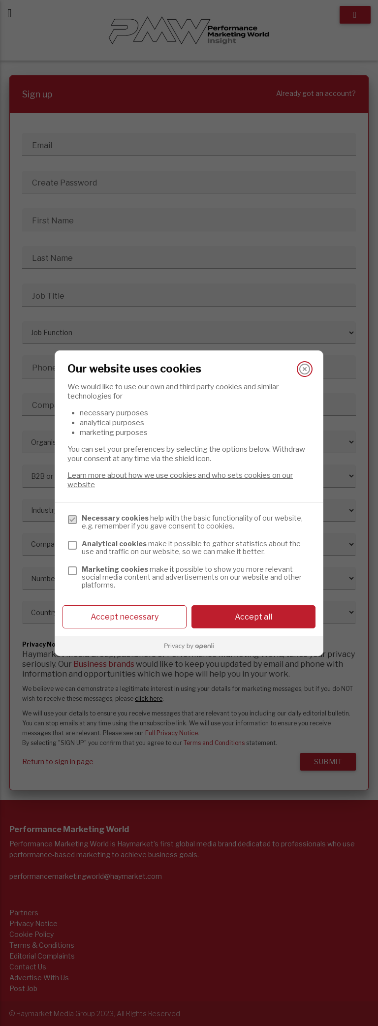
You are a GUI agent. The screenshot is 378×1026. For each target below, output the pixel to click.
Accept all (253, 617)
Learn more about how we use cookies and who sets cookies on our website (180, 480)
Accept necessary (124, 617)
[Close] (305, 369)
